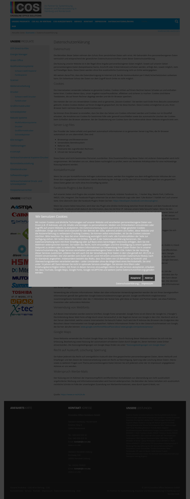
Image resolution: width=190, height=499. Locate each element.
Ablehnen (149, 278)
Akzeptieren (135, 278)
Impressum (147, 283)
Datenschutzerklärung (127, 283)
